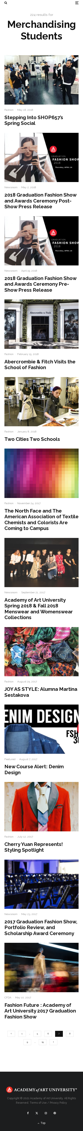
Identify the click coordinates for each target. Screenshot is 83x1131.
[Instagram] (45, 1113)
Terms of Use (38, 1102)
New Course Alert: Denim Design (34, 769)
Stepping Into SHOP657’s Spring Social (33, 120)
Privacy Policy (58, 1102)
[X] (36, 1113)
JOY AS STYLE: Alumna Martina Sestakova (40, 692)
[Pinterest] (54, 1113)
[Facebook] (28, 1113)
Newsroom (10, 187)
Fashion (9, 109)
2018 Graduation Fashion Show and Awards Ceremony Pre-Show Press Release (40, 284)
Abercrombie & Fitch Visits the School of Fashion (39, 364)
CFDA (7, 997)
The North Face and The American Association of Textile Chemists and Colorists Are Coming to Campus (41, 519)
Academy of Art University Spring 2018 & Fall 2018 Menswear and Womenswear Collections (38, 608)
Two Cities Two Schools (32, 439)
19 (43, 1042)
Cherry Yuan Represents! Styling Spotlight (33, 847)
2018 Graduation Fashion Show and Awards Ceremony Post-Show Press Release (40, 200)
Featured (9, 759)
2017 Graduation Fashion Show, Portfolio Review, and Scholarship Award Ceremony (40, 927)
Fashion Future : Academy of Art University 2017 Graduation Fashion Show (40, 1011)
